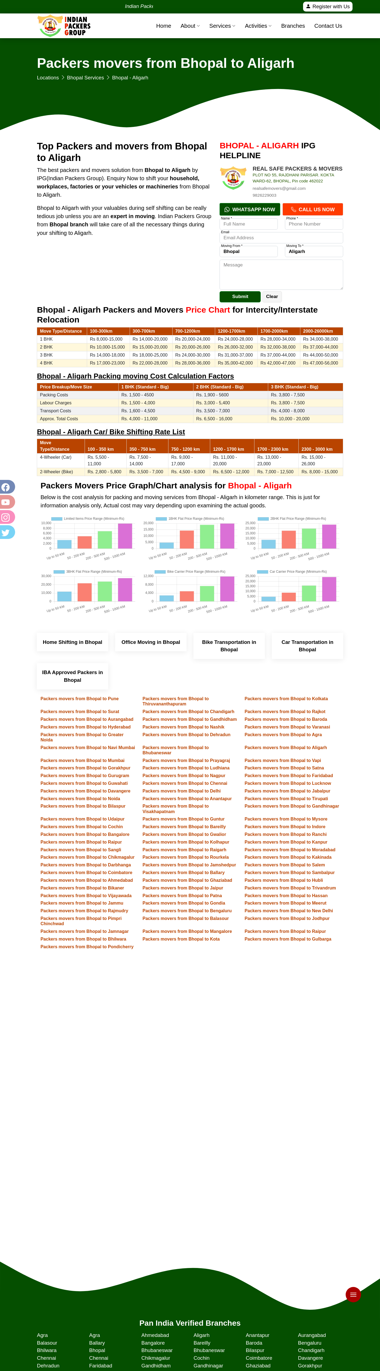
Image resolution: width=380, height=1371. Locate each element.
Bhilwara (47, 1350)
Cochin (201, 1358)
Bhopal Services (85, 77)
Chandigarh (311, 1350)
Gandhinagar (208, 1366)
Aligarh (201, 1335)
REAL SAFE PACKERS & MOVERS (297, 169)
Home (163, 26)
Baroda (254, 1343)
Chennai (46, 1358)
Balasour (47, 1343)
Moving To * (294, 246)
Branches (293, 26)
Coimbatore (259, 1358)
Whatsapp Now (249, 209)
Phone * (292, 218)
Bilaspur (255, 1350)
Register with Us (328, 6)
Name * (226, 218)
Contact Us (328, 26)
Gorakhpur (310, 1366)
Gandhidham (156, 1366)
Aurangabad (312, 1335)
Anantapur (257, 1335)
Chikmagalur (155, 1358)
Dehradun (48, 1366)
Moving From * (231, 246)
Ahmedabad (155, 1335)
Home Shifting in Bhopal (72, 642)
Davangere (310, 1358)
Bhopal (97, 1350)
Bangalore (153, 1343)
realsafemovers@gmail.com (279, 188)
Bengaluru (309, 1343)
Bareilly (201, 1343)
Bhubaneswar (157, 1350)
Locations (48, 77)
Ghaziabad (258, 1366)
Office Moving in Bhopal (150, 642)
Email (225, 232)
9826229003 (264, 195)
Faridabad (100, 1366)
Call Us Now (313, 209)
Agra (42, 1335)
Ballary (97, 1343)
